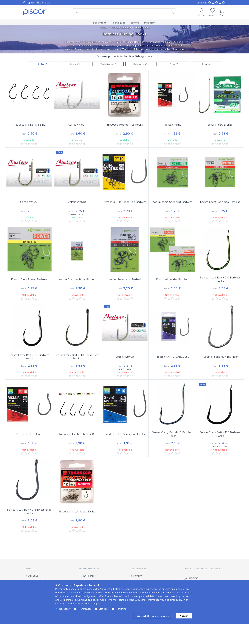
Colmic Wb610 (77, 201)
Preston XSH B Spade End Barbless (124, 201)
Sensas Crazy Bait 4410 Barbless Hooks (172, 434)
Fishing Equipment (121, 27)
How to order (88, 575)
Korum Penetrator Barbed (124, 279)
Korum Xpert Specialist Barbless (172, 201)
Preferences (84, 608)
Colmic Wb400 (125, 356)
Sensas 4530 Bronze (220, 124)
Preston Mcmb (172, 124)
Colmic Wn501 (77, 124)
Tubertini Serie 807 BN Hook (220, 356)
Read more (178, 49)
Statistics (104, 608)
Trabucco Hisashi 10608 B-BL (76, 433)
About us (33, 575)
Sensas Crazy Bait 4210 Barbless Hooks (220, 279)
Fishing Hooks (142, 27)
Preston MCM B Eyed (29, 433)
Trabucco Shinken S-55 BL (29, 124)
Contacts (43, 2)
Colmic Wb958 (29, 201)
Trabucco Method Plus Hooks (125, 124)
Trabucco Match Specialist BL (76, 511)
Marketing (121, 608)
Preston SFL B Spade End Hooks (124, 433)
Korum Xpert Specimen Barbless (220, 201)
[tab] (45, 569)
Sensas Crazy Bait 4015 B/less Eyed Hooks (29, 511)
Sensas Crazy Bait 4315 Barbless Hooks (29, 356)
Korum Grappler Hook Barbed (77, 279)
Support (29, 2)
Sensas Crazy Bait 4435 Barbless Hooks (220, 434)
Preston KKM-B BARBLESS (172, 356)
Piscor (103, 27)
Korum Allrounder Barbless (172, 279)
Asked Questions (89, 568)
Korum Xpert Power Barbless (29, 279)
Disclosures (138, 568)
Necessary (65, 608)
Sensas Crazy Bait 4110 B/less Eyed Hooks (77, 356)
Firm (28, 568)
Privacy (137, 575)
